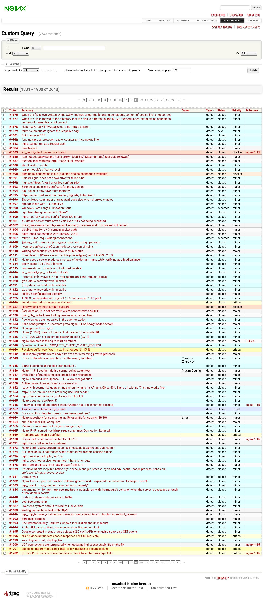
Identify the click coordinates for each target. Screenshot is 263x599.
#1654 (13, 396)
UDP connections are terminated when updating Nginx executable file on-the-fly (73, 544)
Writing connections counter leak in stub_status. (53, 251)
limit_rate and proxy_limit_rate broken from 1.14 (52, 464)
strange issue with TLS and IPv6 (42, 204)
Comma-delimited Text (127, 588)
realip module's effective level (41, 169)
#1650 (13, 383)
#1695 (13, 531)
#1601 (13, 221)
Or (237, 53)
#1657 (13, 409)
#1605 (13, 234)
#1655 (13, 400)
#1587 (13, 161)
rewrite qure (29, 148)
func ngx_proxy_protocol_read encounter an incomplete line (60, 139)
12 (99, 99)
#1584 (13, 148)
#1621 (13, 285)
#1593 (13, 186)
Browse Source (207, 20)
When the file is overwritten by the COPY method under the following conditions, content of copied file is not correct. (96, 114)
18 (130, 99)
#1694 (13, 527)
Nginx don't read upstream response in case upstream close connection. (68, 447)
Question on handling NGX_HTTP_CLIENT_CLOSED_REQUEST (62, 345)
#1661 (13, 417)
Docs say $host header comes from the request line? (56, 413)
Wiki (148, 20)
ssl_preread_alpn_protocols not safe (45, 272)
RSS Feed (96, 588)
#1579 (13, 131)
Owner (185, 110)
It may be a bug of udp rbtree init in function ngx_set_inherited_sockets (67, 405)
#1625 (13, 298)
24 (162, 99)
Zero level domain (33, 519)
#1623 (13, 294)
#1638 (13, 341)
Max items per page (159, 70)
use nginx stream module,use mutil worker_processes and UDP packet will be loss (75, 225)
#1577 (13, 119)
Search (253, 20)
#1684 (13, 489)
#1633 (13, 324)
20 (141, 99)
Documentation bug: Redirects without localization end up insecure (65, 523)
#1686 (13, 501)
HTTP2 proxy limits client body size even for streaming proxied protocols (69, 354)
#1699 (13, 540)
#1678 (13, 464)
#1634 (13, 328)
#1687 (13, 506)
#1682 (13, 481)
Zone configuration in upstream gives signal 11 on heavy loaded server (67, 324)
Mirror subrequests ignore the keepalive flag (50, 131)
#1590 (13, 174)
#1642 (13, 354)
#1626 (13, 302)
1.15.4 (250, 341)
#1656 (13, 405)
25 (167, 99)
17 (125, 99)
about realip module (34, 165)
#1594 (13, 191)
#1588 (13, 165)
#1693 (13, 523)
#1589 (13, 169)
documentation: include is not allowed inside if (52, 268)
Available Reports (222, 26)
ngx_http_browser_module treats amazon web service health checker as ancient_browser (79, 514)
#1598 (13, 208)
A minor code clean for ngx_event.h (44, 409)
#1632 (13, 319)
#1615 (13, 268)
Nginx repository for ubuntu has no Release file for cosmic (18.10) (64, 417)
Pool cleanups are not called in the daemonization (54, 319)
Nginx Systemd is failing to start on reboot (49, 341)
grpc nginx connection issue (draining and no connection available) (65, 174)
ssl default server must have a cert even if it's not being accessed (64, 221)
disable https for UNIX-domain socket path (49, 229)
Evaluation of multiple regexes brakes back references (57, 375)
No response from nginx (37, 328)
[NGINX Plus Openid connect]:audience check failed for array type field (67, 553)
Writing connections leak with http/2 (45, 510)
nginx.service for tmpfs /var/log (42, 456)
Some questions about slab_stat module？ (49, 366)
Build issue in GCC (33, 135)
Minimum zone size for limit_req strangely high (52, 426)
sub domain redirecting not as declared (47, 302)
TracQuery (223, 577)
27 (178, 99)
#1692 (13, 519)
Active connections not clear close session (49, 383)
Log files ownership (34, 501)
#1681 (13, 477)
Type (209, 110)
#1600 (13, 216)
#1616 (13, 272)
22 (151, 99)
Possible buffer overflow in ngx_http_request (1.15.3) (56, 349)
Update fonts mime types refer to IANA (47, 497)
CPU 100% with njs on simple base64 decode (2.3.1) (55, 337)
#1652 (13, 387)
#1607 (13, 238)
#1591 (13, 178)
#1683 (13, 485)
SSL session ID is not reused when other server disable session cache (67, 452)
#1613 (13, 259)
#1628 (13, 311)
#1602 (13, 225)
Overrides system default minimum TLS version (52, 506)
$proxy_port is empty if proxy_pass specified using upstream (61, 242)
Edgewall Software (41, 595)
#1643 (13, 358)
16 (120, 99)
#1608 (13, 242)
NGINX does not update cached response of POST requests (60, 536)
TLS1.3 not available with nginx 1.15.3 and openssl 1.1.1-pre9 (61, 298)
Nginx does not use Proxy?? (40, 400)
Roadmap (183, 20)
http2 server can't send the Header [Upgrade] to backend (58, 195)
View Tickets (232, 20)
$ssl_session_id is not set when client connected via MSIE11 (61, 311)
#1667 (13, 430)
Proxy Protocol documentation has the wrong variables (57, 358)
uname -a (119, 70)
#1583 (13, 144)
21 (146, 99)
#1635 (13, 332)
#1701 (13, 549)
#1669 (13, 435)
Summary (27, 110)
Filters (13, 40)
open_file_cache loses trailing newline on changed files (57, 315)
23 (157, 99)
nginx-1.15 (253, 152)
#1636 (13, 337)
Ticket (25, 48)
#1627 (13, 307)
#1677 (13, 460)
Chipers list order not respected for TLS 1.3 (49, 439)
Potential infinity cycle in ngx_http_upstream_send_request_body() (64, 277)
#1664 (13, 422)
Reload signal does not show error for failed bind (53, 178)
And (8, 53)
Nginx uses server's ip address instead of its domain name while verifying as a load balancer (81, 259)
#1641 (13, 349)
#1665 (13, 426)
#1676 (13, 456)
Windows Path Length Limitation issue (46, 208)
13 (104, 99)
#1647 (13, 375)
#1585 (13, 152)
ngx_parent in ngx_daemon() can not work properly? (55, 485)
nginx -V (133, 70)
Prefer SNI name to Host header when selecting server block (61, 527)
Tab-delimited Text (163, 588)
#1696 (13, 536)
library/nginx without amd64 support (45, 307)
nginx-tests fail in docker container (44, 443)
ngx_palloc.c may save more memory (46, 191)
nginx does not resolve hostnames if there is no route (56, 460)
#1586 (13, 156)
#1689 (13, 510)
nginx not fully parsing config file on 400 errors (52, 216)
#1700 (13, 544)
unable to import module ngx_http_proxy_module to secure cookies (65, 549)
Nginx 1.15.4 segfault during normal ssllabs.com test (56, 370)
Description (102, 70)
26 (172, 99)
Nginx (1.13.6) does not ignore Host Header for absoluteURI (60, 332)
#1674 (13, 452)
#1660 (13, 413)
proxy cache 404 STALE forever (42, 264)
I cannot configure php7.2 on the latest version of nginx (57, 246)
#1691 (13, 514)
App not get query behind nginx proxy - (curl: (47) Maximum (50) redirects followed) (75, 156)
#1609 (13, 246)
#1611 (13, 255)
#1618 (13, 277)
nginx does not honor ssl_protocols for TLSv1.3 (52, 396)
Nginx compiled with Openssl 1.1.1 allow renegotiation (57, 379)
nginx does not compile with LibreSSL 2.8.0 (49, 234)
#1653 (13, 392)
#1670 (13, 439)
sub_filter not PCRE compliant (41, 422)
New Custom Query (248, 26)
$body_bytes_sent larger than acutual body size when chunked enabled (67, 199)
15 (115, 99)
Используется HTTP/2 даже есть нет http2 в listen (55, 127)
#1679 (13, 469)
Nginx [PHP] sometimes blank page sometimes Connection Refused (66, 430)
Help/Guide (236, 14)
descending (51, 70)
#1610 (13, 251)
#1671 (13, 443)
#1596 (13, 199)
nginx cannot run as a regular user (44, 144)
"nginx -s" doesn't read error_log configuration (51, 182)
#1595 (13, 195)
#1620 (13, 281)
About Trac (253, 14)
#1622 (13, 289)
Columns (14, 64)
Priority (236, 110)
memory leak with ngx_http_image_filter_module (53, 161)
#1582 (13, 139)
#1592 (13, 182)
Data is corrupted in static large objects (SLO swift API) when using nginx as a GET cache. (80, 531)
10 (88, 99)
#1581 (13, 135)
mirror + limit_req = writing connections (47, 238)
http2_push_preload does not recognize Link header (55, 392)
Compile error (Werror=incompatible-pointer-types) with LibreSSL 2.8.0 (67, 255)
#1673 (13, 447)
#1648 (13, 379)
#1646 (13, 370)
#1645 (13, 366)
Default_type (30, 477)
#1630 (13, 315)
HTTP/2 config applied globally (42, 294)
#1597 (13, 204)
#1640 (13, 345)
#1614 (13, 264)
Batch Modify (17, 571)
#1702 (13, 553)
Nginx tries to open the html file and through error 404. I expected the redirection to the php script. (85, 481)
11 (94, 99)
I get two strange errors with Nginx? (45, 212)
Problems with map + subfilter (41, 435)
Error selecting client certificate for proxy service (53, 186)
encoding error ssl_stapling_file (42, 540)
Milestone (252, 110)
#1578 (13, 127)
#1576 (13, 114)
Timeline (164, 20)
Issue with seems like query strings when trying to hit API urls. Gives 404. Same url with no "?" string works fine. (93, 387)
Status (221, 110)
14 (109, 99)
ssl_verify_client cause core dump (43, 152)
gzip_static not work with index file (44, 281)
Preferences (218, 14)
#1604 (13, 229)
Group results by (12, 70)
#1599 (13, 212)
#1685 (13, 497)
